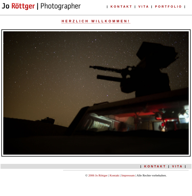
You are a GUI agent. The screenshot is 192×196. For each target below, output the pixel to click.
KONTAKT (121, 6)
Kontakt (115, 175)
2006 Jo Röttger (98, 175)
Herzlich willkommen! (96, 21)
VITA (143, 6)
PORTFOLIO (168, 6)
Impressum (128, 175)
